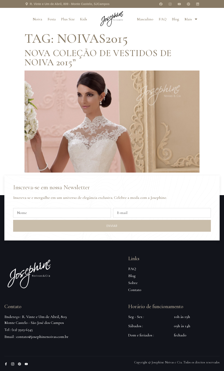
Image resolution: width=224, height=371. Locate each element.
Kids (83, 19)
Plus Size (68, 19)
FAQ (162, 19)
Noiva (37, 19)
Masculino (145, 19)
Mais (191, 19)
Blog (175, 19)
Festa (51, 19)
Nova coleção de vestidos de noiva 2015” (98, 58)
